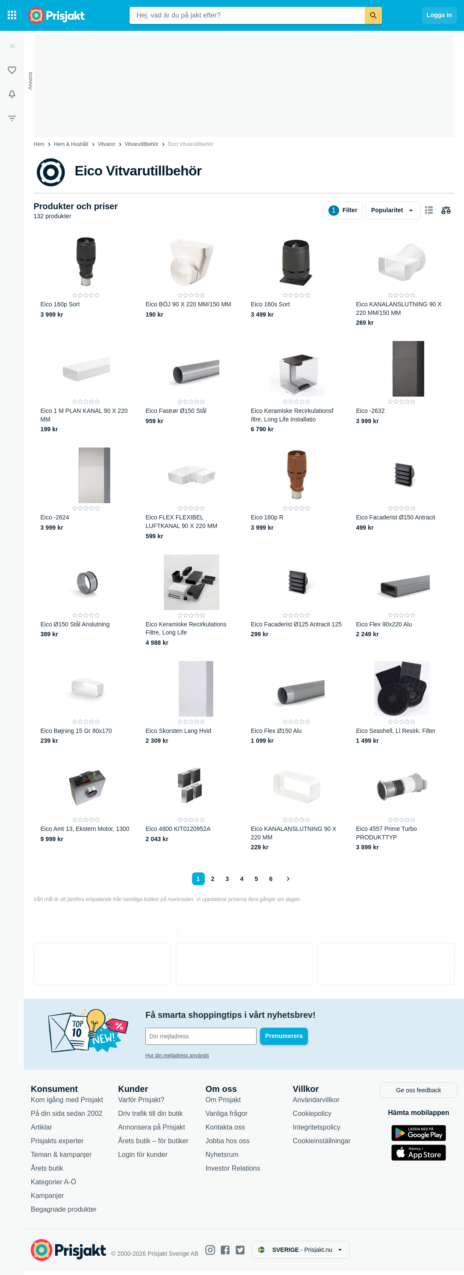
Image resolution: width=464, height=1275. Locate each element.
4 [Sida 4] (242, 878)
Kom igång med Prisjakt (67, 1103)
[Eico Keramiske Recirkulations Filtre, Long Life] (191, 601)
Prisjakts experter (57, 1144)
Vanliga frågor (226, 1117)
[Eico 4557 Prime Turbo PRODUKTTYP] (402, 805)
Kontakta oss (225, 1131)
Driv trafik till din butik (150, 1117)
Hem (39, 144)
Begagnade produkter (64, 1213)
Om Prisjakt (223, 1103)
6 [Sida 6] (271, 878)
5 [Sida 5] (256, 878)
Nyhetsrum (221, 1158)
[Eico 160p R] (296, 494)
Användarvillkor (316, 1103)
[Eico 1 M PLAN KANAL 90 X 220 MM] (86, 387)
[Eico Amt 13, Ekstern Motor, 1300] (86, 805)
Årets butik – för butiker (153, 1144)
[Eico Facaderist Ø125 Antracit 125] (296, 601)
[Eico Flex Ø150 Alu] (296, 703)
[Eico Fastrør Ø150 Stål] (191, 387)
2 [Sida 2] (213, 878)
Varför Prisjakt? (141, 1103)
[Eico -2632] (402, 387)
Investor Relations (232, 1172)
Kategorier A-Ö (53, 1185)
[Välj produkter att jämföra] (446, 210)
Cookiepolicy (312, 1117)
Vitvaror (106, 144)
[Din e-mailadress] (201, 1036)
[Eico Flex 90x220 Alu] (402, 601)
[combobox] (247, 15)
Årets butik (47, 1172)
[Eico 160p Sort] (86, 281)
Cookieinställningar (322, 1144)
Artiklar (41, 1131)
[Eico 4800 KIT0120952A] (191, 805)
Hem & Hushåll (71, 144)
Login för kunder (143, 1158)
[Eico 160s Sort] (296, 281)
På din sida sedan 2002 (66, 1117)
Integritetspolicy (316, 1131)
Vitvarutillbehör (142, 144)
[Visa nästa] (287, 878)
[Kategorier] (12, 15)
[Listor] (12, 70)
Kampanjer (47, 1199)
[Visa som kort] (428, 210)
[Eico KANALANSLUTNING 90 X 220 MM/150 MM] (402, 281)
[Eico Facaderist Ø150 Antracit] (402, 494)
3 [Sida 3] (227, 878)
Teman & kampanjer (61, 1158)
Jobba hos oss (227, 1144)
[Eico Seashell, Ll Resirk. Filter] (402, 703)
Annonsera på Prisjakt (151, 1131)
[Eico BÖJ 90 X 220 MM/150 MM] (191, 281)
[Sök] (373, 15)
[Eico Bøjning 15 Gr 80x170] (86, 703)
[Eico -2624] (86, 494)
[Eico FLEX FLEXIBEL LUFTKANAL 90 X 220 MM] (191, 494)
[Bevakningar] (12, 94)
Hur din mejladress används (177, 1056)
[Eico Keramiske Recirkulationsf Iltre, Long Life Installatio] (296, 387)
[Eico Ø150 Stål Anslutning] (86, 601)
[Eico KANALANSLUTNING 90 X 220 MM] (296, 805)
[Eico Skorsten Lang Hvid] (191, 703)
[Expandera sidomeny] (12, 46)
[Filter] (12, 118)
